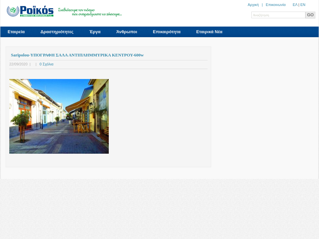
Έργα (94, 31)
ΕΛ (295, 5)
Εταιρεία (16, 31)
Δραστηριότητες (57, 31)
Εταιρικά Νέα (209, 31)
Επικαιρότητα (166, 31)
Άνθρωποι (126, 31)
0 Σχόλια (46, 64)
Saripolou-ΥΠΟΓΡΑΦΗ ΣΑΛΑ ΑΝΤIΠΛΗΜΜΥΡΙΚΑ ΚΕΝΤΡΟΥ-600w (77, 54)
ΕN (302, 5)
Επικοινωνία (276, 5)
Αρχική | (257, 5)
